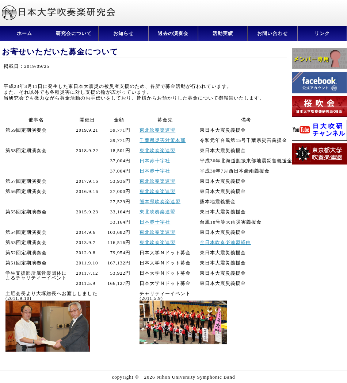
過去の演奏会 (173, 33)
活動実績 (223, 33)
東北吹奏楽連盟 (157, 130)
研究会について (74, 33)
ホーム (24, 33)
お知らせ (123, 33)
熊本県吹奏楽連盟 (160, 201)
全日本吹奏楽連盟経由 (225, 242)
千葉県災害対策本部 (163, 140)
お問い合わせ (272, 33)
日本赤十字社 (155, 160)
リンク (322, 33)
